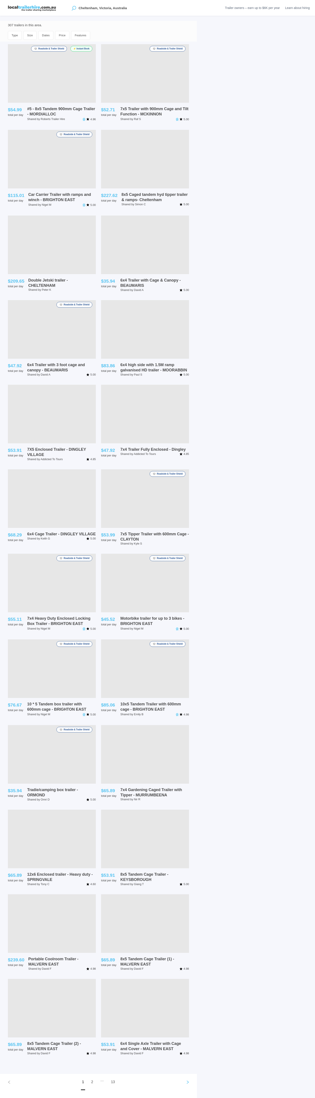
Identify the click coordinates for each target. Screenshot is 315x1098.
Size (30, 35)
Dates (46, 35)
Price (62, 35)
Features (80, 35)
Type (15, 35)
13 (113, 1082)
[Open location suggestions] (73, 8)
